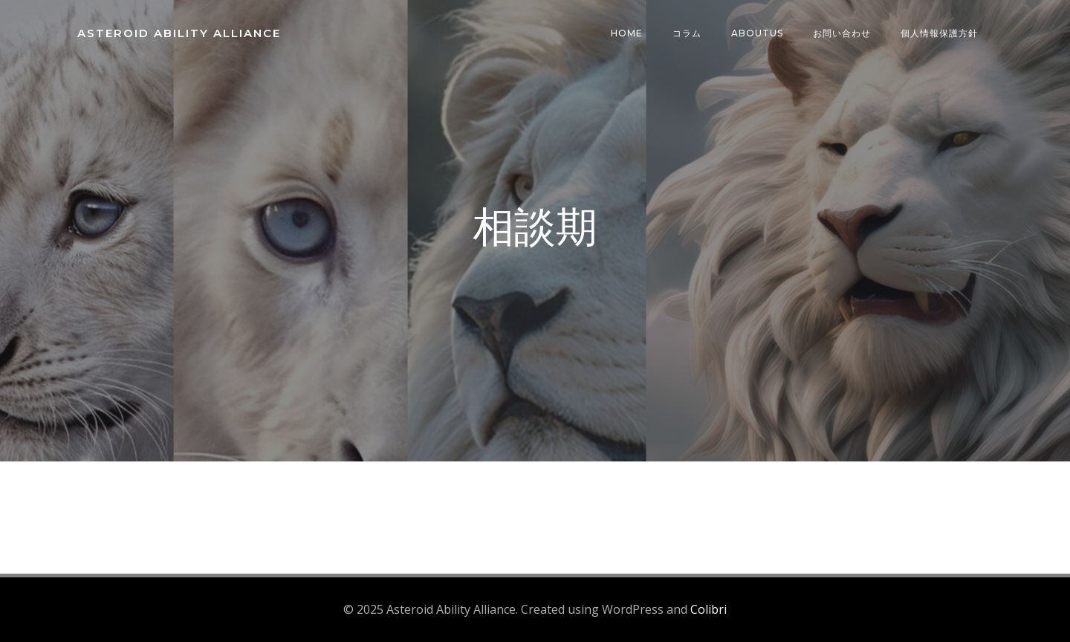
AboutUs (757, 33)
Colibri (708, 609)
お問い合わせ (842, 33)
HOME (627, 33)
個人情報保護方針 (939, 33)
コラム (686, 33)
